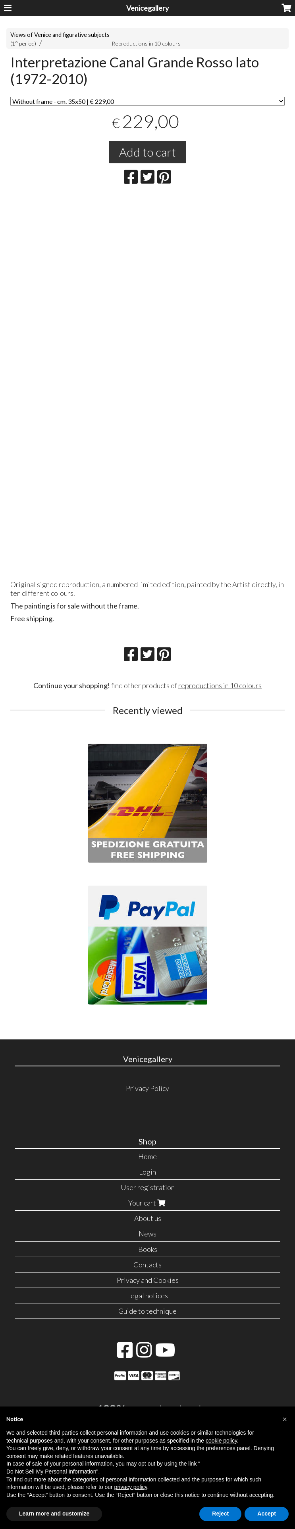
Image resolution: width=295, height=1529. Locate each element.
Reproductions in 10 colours (146, 43)
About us (147, 1218)
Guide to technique (147, 1311)
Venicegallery (147, 8)
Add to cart (147, 152)
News (147, 1233)
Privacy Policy (147, 1088)
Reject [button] (220, 1513)
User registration (148, 1187)
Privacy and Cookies (148, 1280)
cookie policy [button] (221, 1440)
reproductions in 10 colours (220, 685)
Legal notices (147, 1295)
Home (147, 1156)
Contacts (147, 1264)
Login (147, 1171)
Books (147, 1249)
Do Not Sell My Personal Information (51, 1471)
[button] (284, 1419)
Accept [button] (266, 1513)
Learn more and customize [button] (54, 1513)
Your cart (147, 1202)
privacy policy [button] (130, 1487)
